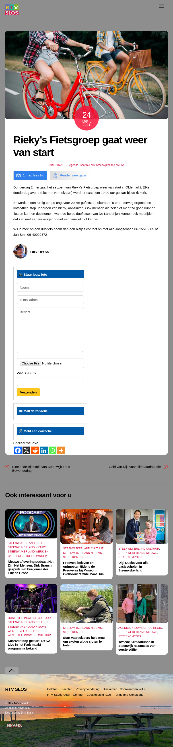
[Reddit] (35, 450)
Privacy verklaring (88, 689)
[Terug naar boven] (12, 671)
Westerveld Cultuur (24, 631)
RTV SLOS (14, 702)
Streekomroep (35, 556)
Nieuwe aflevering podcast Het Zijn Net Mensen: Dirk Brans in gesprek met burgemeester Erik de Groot (31, 567)
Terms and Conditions (128, 694)
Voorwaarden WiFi (132, 689)
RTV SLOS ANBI (58, 694)
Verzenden (28, 392)
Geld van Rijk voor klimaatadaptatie (135, 467)
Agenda (73, 165)
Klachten (67, 689)
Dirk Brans (56, 165)
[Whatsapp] (52, 450)
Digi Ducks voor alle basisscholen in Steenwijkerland (133, 566)
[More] (61, 450)
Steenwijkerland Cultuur (28, 543)
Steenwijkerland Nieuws (110, 165)
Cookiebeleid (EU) (98, 694)
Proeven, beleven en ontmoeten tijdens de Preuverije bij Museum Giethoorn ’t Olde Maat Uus (83, 568)
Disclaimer (110, 689)
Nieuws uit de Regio (147, 627)
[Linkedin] (44, 450)
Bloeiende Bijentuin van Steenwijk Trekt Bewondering (41, 468)
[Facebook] (18, 450)
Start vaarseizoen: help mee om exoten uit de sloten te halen (84, 641)
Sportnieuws (87, 165)
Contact (78, 694)
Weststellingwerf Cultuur (29, 635)
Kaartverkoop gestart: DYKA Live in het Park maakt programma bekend (29, 644)
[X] (26, 450)
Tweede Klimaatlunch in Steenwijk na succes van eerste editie (136, 646)
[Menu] (161, 6)
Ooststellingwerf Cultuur (29, 618)
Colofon (52, 689)
